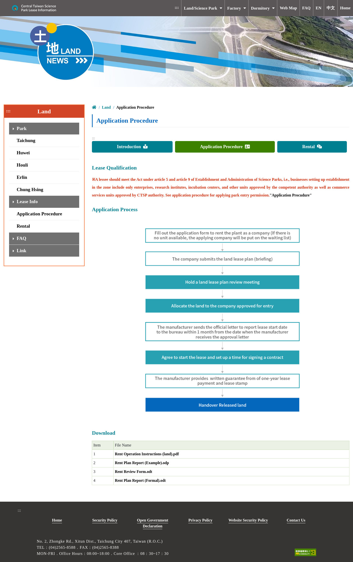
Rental (23, 226)
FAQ (21, 238)
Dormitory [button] (260, 8)
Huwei (23, 152)
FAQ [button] (306, 8)
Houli (22, 165)
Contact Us (296, 520)
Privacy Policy (200, 520)
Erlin (22, 177)
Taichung (26, 140)
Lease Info (27, 201)
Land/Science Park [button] (200, 8)
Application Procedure (39, 213)
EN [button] (318, 8)
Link (21, 250)
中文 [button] (331, 8)
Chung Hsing (30, 189)
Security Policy (104, 520)
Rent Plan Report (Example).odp (142, 463)
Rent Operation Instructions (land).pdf (147, 454)
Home (57, 520)
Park (22, 128)
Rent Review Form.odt (134, 472)
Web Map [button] (288, 8)
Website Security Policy (248, 520)
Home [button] (345, 8)
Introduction (132, 146)
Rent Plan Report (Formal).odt (141, 480)
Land (106, 107)
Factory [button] (234, 8)
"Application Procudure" (291, 195)
